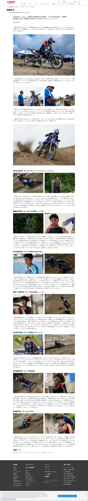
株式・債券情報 (29, 478)
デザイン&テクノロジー (45, 3)
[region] (44, 496)
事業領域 (15, 478)
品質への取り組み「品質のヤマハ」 (16, 481)
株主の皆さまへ (29, 476)
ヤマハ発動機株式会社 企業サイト (13, 6)
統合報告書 (28, 474)
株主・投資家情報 (70, 3)
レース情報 (78, 3)
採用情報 (64, 1)
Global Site (75, 1)
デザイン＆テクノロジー (50, 471)
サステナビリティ (61, 3)
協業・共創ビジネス (68, 478)
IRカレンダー (28, 485)
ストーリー (36, 3)
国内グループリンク (49, 482)
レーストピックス (27, 6)
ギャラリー (30, 3)
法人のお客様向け (68, 475)
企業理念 (15, 469)
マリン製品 (67, 471)
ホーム (59, 1)
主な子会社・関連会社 (17, 483)
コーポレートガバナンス (31, 481)
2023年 (33, 6)
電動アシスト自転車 (68, 469)
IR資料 (27, 472)
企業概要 (15, 473)
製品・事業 (23, 3)
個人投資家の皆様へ (30, 479)
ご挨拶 (14, 467)
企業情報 (54, 3)
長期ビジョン (16, 475)
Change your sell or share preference (9, 499)
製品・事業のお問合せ (69, 480)
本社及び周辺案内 (16, 485)
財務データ (28, 483)
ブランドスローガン (17, 471)
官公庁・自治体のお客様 (69, 477)
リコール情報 (67, 482)
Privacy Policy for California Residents (9, 498)
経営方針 (27, 470)
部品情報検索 (67, 484)
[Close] (86, 495)
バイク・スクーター (68, 467)
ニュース (69, 1)
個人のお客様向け (68, 473)
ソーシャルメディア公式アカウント (52, 480)
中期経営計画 (16, 476)
